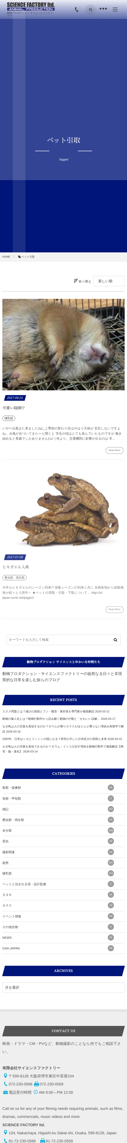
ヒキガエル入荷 (15, 570)
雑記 (58, 809)
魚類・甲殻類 (58, 798)
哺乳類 (58, 873)
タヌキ (58, 895)
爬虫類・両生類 (58, 820)
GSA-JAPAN (58, 948)
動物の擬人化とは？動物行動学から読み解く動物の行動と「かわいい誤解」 (51, 718)
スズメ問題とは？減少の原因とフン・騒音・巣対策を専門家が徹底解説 (48, 711)
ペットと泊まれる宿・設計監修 (58, 884)
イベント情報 (58, 916)
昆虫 (58, 841)
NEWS (58, 937)
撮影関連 (58, 852)
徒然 (58, 863)
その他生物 (58, 927)
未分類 (58, 830)
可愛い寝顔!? (13, 408)
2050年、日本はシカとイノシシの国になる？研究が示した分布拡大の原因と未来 (54, 739)
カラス (58, 905)
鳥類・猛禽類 (58, 787)
